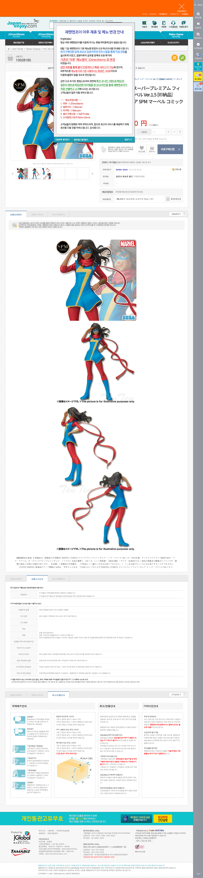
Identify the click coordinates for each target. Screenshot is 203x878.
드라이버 (92, 21)
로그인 (144, 14)
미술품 (79, 21)
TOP (198, 874)
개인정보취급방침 (62, 830)
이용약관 (51, 830)
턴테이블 (62, 21)
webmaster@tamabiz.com (56, 854)
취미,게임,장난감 (50, 48)
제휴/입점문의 (53, 833)
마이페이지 (163, 14)
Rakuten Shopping (33, 48)
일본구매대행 (18, 48)
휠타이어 (73, 21)
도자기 (85, 21)
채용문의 (42, 833)
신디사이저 (109, 21)
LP (68, 21)
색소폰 (98, 21)
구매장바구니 (174, 14)
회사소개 (42, 830)
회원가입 (153, 14)
